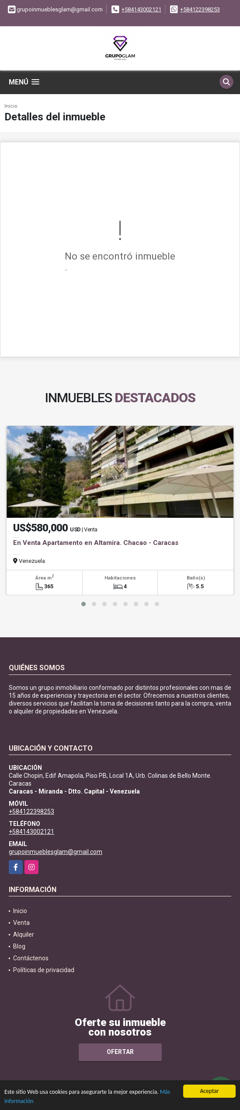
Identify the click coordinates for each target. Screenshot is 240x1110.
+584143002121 (141, 9)
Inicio (10, 106)
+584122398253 (200, 9)
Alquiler (23, 934)
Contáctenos (31, 958)
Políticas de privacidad (43, 969)
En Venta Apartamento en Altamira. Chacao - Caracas (95, 543)
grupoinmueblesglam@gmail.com (55, 851)
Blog (19, 946)
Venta (21, 922)
